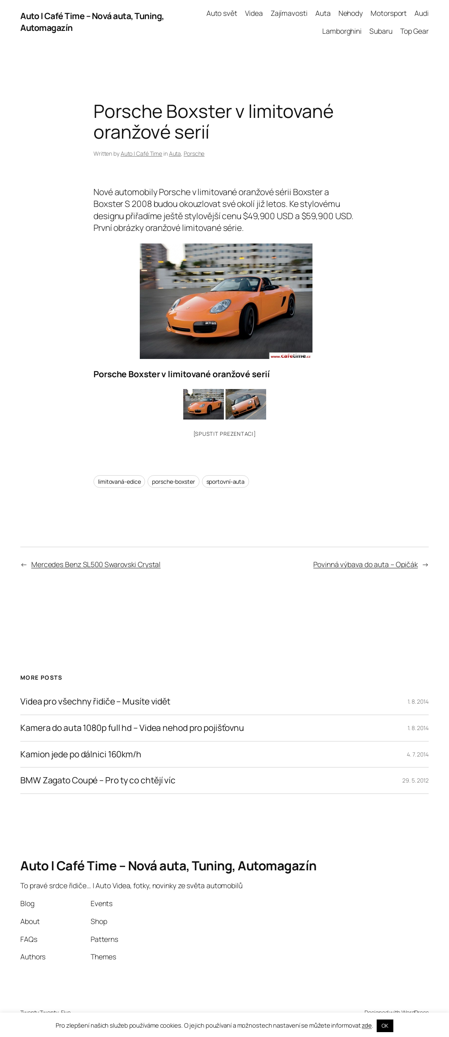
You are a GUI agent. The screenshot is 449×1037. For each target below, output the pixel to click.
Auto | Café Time (141, 153)
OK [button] (385, 1025)
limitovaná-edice (119, 481)
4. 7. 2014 (418, 754)
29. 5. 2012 (415, 780)
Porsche (194, 153)
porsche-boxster (173, 481)
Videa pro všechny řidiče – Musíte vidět (95, 702)
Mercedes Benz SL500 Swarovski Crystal (96, 564)
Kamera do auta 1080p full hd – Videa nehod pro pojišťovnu (132, 728)
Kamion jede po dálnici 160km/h (80, 754)
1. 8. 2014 (418, 701)
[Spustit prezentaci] (224, 433)
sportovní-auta (225, 481)
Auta (175, 153)
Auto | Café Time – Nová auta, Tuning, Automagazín (168, 865)
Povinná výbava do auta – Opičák (365, 564)
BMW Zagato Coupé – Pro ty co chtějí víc (98, 780)
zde (367, 1025)
